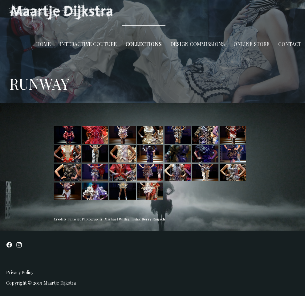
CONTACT (289, 44)
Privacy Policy (19, 272)
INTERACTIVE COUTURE (88, 44)
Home (43, 44)
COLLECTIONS (143, 44)
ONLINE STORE (252, 44)
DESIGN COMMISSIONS (197, 44)
